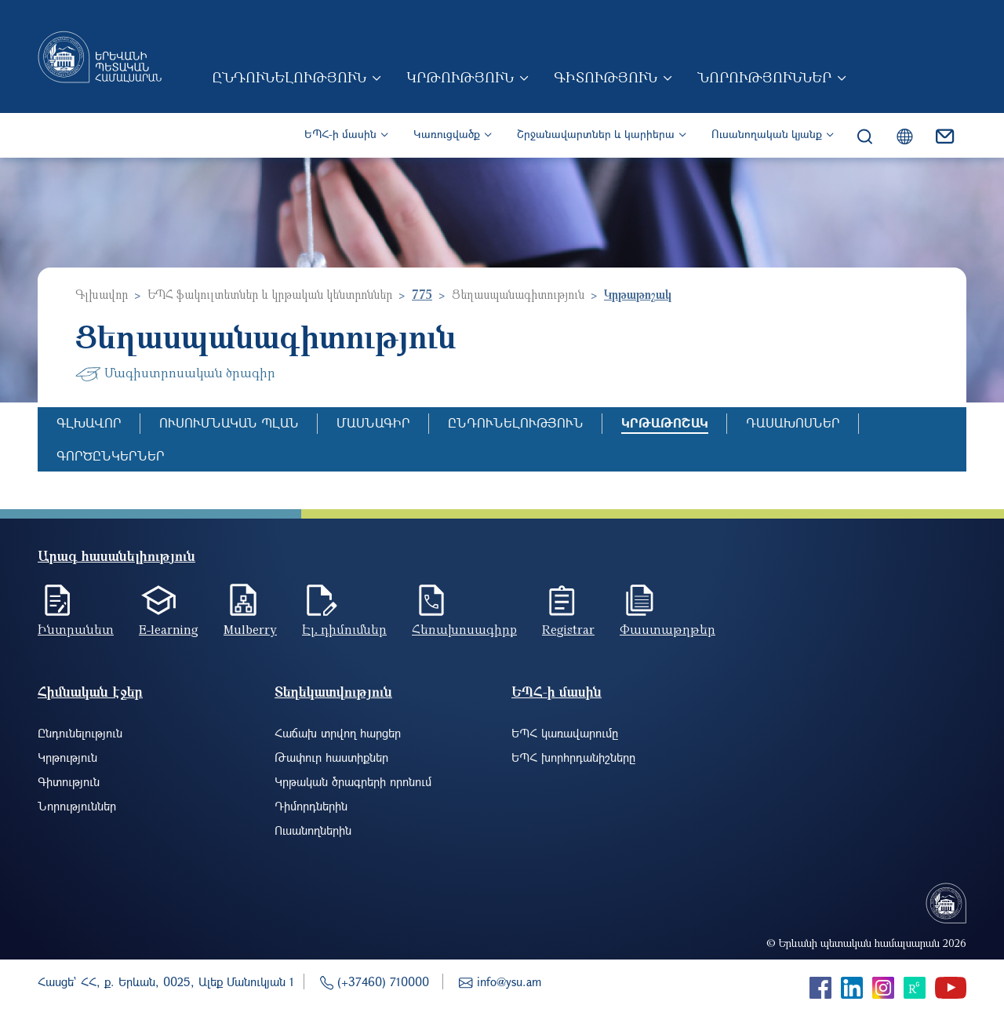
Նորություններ (764, 76)
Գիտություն (605, 76)
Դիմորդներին (311, 806)
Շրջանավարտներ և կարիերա (596, 133)
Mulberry (250, 629)
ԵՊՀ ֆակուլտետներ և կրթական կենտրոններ (269, 294)
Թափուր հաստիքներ (331, 757)
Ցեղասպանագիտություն (518, 294)
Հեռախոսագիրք (464, 629)
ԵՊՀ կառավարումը (564, 733)
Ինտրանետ (76, 629)
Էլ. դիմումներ (344, 629)
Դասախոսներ (793, 422)
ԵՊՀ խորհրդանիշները (573, 757)
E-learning (168, 629)
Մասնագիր (373, 422)
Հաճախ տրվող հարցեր (338, 733)
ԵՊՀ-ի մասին (340, 133)
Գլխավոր (101, 294)
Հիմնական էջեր (90, 692)
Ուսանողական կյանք (766, 133)
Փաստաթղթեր (667, 629)
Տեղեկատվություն (333, 692)
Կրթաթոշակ (664, 422)
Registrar (568, 629)
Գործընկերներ (110, 455)
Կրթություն (460, 76)
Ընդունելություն (289, 76)
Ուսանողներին (313, 830)
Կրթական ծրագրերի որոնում (353, 781)
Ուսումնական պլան (229, 422)
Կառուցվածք (446, 133)
